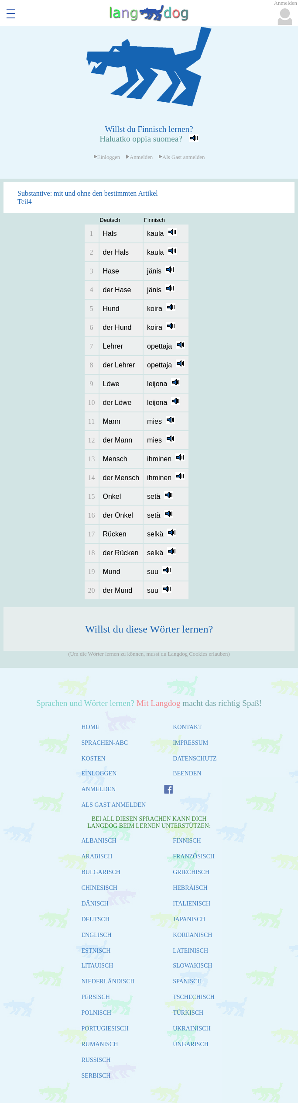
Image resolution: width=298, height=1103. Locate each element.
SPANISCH (187, 981)
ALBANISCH (99, 840)
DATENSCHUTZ (194, 758)
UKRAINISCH (191, 1028)
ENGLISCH (97, 935)
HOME (90, 727)
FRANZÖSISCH (194, 856)
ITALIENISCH (191, 903)
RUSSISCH (96, 1060)
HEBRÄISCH (190, 888)
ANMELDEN (99, 789)
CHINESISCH (99, 888)
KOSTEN (94, 758)
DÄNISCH (95, 903)
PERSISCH (96, 997)
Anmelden (139, 157)
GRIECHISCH (191, 872)
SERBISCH (96, 1075)
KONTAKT (187, 727)
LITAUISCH (97, 965)
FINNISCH (187, 840)
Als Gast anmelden (181, 157)
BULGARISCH (101, 872)
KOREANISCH (192, 935)
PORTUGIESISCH (105, 1028)
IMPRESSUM (190, 743)
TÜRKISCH (188, 1013)
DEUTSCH (96, 919)
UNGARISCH (191, 1044)
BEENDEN (187, 773)
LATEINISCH (190, 950)
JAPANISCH (189, 919)
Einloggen (106, 157)
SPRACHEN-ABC (105, 743)
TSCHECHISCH (194, 997)
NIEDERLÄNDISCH (108, 981)
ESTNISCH (96, 950)
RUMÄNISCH (100, 1044)
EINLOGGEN (99, 773)
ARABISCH (97, 856)
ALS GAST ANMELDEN (114, 805)
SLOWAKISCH (192, 965)
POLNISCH (96, 1013)
